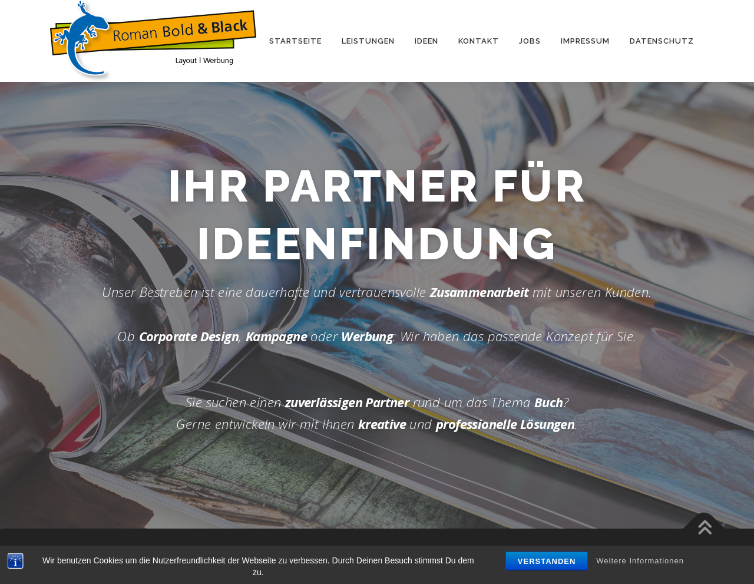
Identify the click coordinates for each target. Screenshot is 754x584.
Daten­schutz (662, 41)
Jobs (530, 41)
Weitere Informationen (640, 560)
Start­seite (295, 41)
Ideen (426, 41)
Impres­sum (585, 41)
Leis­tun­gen (368, 41)
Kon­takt (478, 41)
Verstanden (547, 561)
